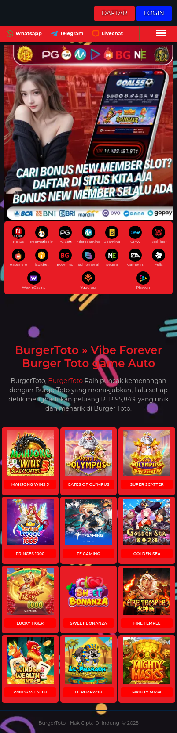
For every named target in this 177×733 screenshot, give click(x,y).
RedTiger (158, 235)
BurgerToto (65, 381)
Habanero (18, 258)
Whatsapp (23, 34)
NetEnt (111, 258)
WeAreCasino (33, 280)
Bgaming (111, 235)
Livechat (106, 34)
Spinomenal (89, 258)
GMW (135, 235)
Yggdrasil (89, 280)
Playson (143, 280)
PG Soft (65, 235)
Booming (65, 258)
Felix (158, 258)
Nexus (18, 235)
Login (154, 13)
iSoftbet (42, 258)
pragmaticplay (41, 235)
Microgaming (88, 235)
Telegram (66, 34)
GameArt (135, 258)
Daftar (114, 13)
